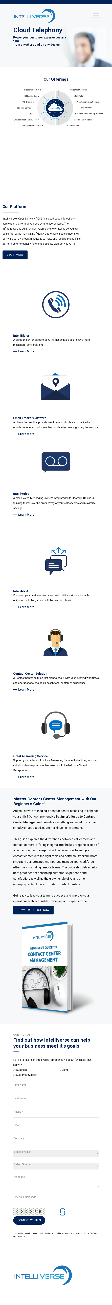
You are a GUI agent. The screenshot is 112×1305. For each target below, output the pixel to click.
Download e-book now (33, 910)
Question (21, 1069)
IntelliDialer (21, 335)
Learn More (15, 254)
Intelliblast (20, 591)
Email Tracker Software (29, 418)
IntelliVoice (21, 493)
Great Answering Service (30, 756)
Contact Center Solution (30, 673)
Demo (65, 1069)
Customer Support (26, 1074)
